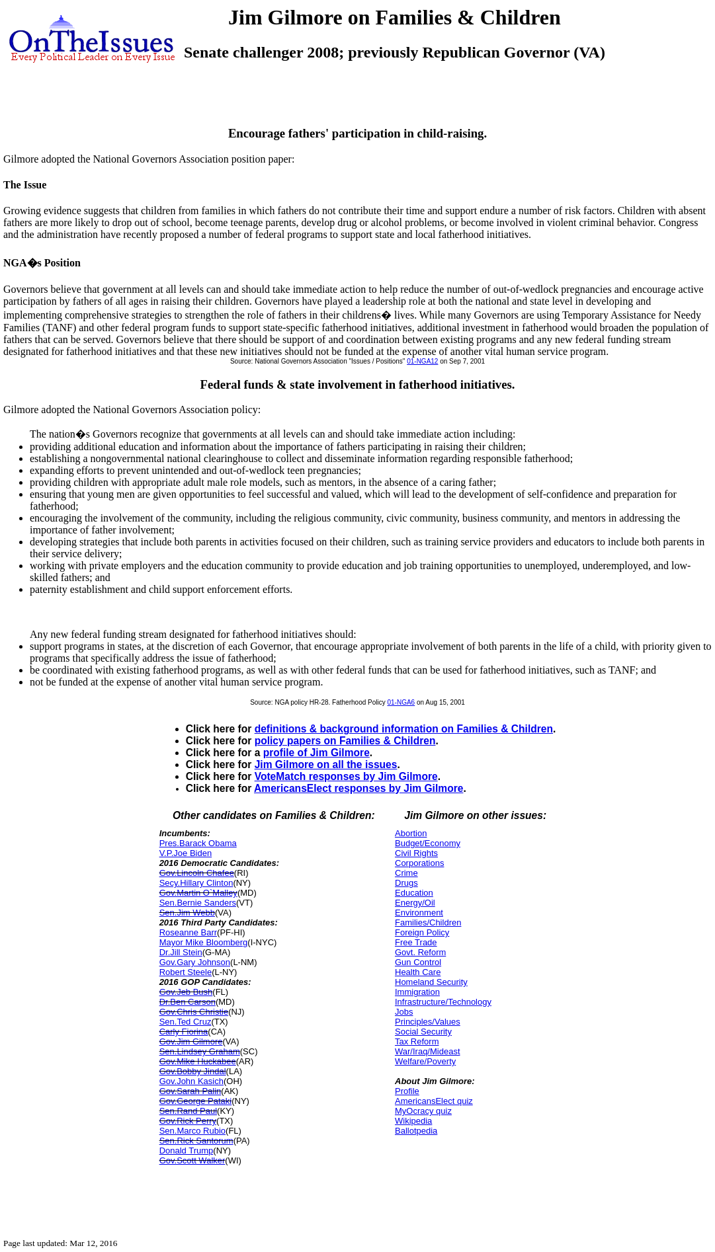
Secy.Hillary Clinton (196, 883)
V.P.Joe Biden (185, 853)
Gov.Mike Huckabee (197, 1061)
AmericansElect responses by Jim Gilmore (358, 788)
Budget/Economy (427, 843)
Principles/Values (427, 1022)
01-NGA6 (401, 702)
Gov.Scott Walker (192, 1160)
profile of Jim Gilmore (316, 752)
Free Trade (416, 942)
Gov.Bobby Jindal (192, 1071)
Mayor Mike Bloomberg (203, 942)
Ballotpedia (416, 1131)
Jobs (404, 1012)
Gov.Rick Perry (187, 1121)
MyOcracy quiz (423, 1111)
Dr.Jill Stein (180, 952)
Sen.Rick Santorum (196, 1141)
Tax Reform (417, 1041)
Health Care (418, 972)
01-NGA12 (422, 361)
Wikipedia (413, 1121)
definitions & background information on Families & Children (404, 728)
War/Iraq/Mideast (427, 1051)
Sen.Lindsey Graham (199, 1051)
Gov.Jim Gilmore (191, 1041)
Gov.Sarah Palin (190, 1091)
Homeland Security (431, 982)
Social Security (423, 1032)
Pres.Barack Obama (198, 843)
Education (414, 893)
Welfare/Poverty (425, 1061)
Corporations (419, 863)
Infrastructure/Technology (443, 1002)
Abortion (411, 833)
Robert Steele (185, 972)
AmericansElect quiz (434, 1101)
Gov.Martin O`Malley (198, 893)
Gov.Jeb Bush (186, 992)
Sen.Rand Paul (188, 1111)
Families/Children (428, 922)
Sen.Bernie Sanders (197, 903)
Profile (407, 1091)
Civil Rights (416, 853)
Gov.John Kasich (191, 1081)
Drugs (406, 883)
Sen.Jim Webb (187, 913)
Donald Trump (186, 1150)
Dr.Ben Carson (187, 1002)
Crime (406, 873)
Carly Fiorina (183, 1032)
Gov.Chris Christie (194, 1012)
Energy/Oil (415, 903)
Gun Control (418, 962)
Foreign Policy (422, 932)
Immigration (417, 992)
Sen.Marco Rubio (192, 1131)
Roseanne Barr (188, 932)
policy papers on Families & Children (345, 740)
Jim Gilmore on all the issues (326, 764)
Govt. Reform (420, 952)
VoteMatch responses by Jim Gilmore (346, 776)
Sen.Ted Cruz (185, 1022)
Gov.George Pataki (195, 1101)
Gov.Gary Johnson (194, 962)
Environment (419, 913)
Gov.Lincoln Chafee (196, 873)
